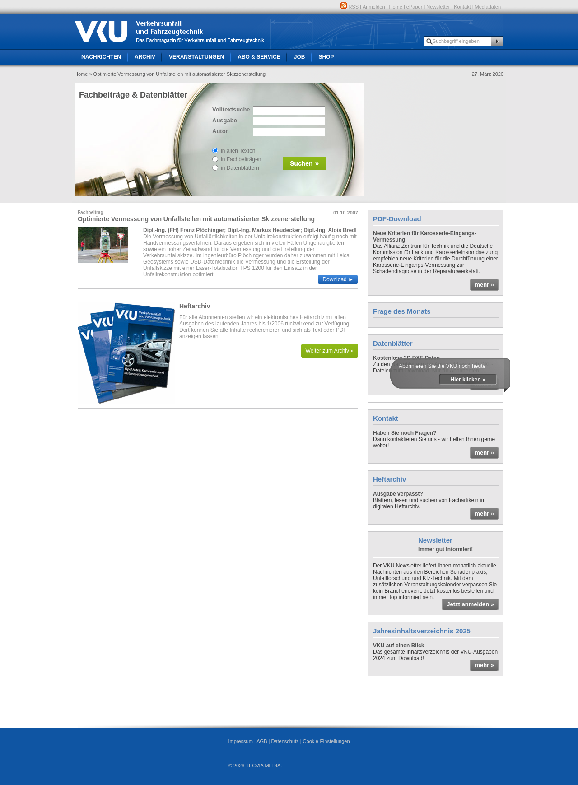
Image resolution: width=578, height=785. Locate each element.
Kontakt (462, 6)
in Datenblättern (240, 168)
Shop (326, 57)
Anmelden (374, 6)
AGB (261, 741)
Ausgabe (224, 120)
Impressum (240, 741)
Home (395, 6)
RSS (349, 6)
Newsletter (438, 6)
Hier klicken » (467, 379)
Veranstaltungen (196, 57)
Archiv (145, 57)
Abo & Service (259, 57)
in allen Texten (238, 151)
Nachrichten (101, 57)
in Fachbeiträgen (241, 159)
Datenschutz (284, 741)
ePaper (414, 6)
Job (299, 57)
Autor (220, 131)
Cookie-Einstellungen (326, 741)
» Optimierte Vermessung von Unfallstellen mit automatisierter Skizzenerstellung (177, 74)
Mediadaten (488, 6)
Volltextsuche (230, 109)
